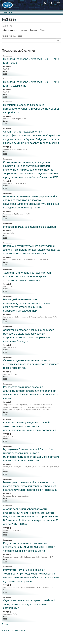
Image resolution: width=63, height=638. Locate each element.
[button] (45, 3)
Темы (42, 30)
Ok (58, 41)
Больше (5, 624)
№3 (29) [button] (8, 12)
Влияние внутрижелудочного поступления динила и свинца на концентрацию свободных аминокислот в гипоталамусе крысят (31, 249)
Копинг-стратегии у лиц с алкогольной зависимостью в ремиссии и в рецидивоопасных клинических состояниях (29, 426)
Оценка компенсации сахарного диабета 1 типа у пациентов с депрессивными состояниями (29, 604)
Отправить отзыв (18, 630)
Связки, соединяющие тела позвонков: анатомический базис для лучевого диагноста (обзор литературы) (31, 364)
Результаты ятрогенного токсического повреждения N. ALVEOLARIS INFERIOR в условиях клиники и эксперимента (29, 547)
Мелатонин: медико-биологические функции (30, 226)
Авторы (24, 30)
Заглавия (33, 30)
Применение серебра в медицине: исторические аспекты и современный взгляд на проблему (31, 108)
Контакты (5, 630)
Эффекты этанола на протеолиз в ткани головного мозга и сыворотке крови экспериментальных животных (27, 276)
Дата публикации (10, 30)
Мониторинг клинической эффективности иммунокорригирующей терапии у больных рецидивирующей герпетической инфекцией (30, 486)
